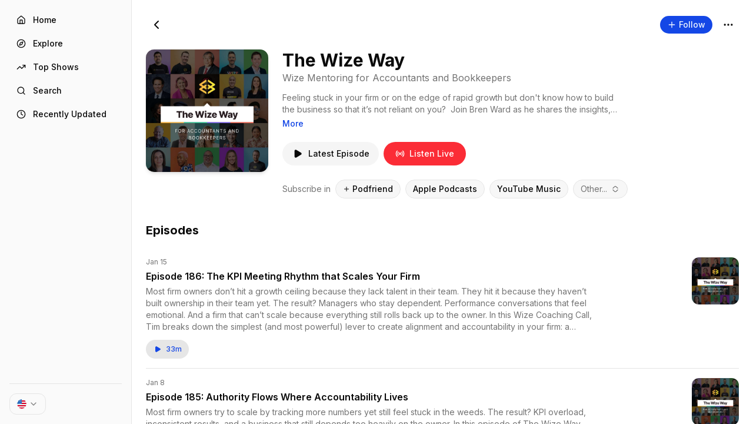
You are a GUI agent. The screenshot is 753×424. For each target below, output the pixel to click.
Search (39, 90)
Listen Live (424, 153)
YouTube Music (529, 189)
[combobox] (600, 189)
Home (36, 20)
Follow (686, 24)
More (293, 123)
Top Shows (47, 67)
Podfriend (368, 189)
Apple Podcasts (445, 189)
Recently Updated (61, 114)
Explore (39, 43)
